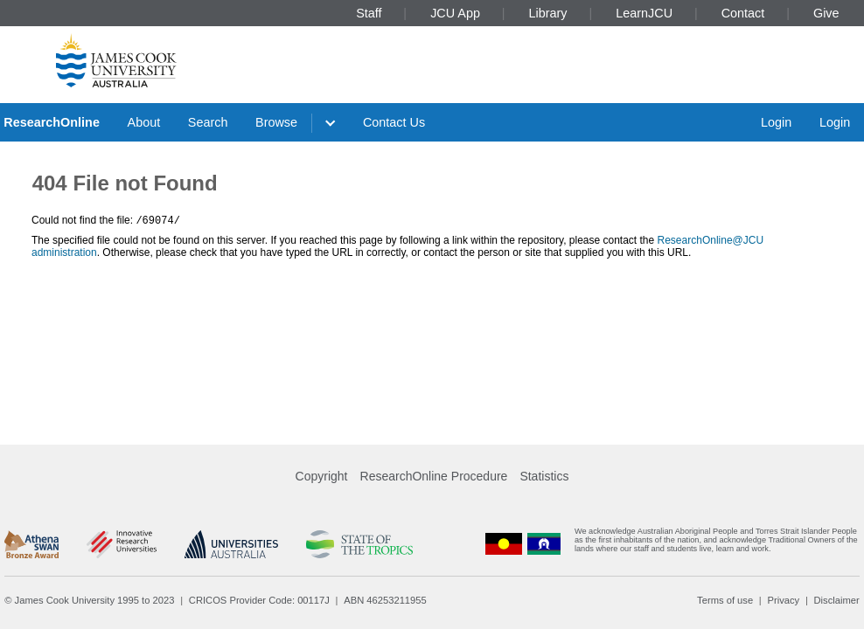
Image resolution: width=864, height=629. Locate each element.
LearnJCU (644, 13)
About (144, 122)
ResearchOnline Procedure (434, 476)
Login (776, 122)
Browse (276, 122)
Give (826, 13)
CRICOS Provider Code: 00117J (259, 600)
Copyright (322, 476)
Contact (743, 13)
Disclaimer (837, 600)
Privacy (783, 600)
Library (548, 13)
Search (208, 122)
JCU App (455, 13)
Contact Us (394, 122)
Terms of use (725, 600)
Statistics (543, 476)
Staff (368, 13)
